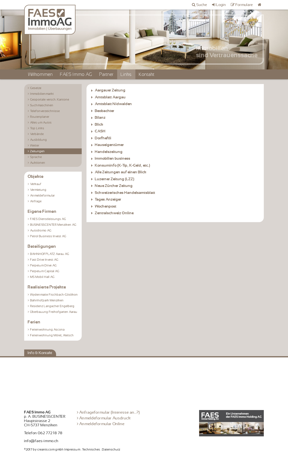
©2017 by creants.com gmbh (44, 449)
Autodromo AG (41, 230)
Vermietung (38, 189)
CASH (100, 131)
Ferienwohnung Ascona (47, 329)
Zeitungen (37, 151)
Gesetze (35, 88)
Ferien (34, 322)
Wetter (34, 145)
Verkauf (35, 184)
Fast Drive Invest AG (44, 259)
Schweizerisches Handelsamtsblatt (125, 193)
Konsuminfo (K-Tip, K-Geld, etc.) (122, 165)
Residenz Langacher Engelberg (52, 306)
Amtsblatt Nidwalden (113, 104)
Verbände (37, 134)
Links (126, 74)
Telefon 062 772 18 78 (43, 433)
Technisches (91, 449)
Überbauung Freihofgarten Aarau (53, 312)
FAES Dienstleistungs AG (48, 219)
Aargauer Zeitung (110, 90)
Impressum (72, 449)
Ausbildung (38, 139)
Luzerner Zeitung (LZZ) (114, 179)
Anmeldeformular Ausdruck (105, 418)
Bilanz (100, 117)
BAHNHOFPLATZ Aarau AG (49, 254)
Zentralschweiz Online (114, 213)
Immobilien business (112, 158)
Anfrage (36, 201)
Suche (201, 5)
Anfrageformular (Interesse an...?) (109, 412)
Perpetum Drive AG (43, 265)
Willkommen (40, 74)
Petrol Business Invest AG (48, 236)
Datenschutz (111, 449)
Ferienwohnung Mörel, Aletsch (52, 335)
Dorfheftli (103, 138)
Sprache (36, 157)
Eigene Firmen (42, 211)
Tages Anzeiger (108, 199)
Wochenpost (105, 206)
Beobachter (104, 111)
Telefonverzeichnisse (45, 111)
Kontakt (147, 74)
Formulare (244, 5)
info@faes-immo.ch (41, 441)
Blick (99, 124)
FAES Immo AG (76, 74)
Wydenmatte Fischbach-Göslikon (54, 294)
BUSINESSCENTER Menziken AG (53, 224)
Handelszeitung (109, 152)
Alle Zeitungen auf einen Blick (121, 172)
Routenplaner (39, 116)
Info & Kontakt (40, 353)
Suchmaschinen (41, 105)
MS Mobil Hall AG (42, 277)
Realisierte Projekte (47, 287)
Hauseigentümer (109, 145)
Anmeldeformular (42, 195)
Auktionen (37, 162)
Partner (106, 74)
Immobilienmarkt (42, 94)
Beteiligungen (42, 246)
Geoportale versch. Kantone (49, 99)
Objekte (36, 176)
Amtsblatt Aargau (110, 97)
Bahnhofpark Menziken (47, 300)
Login (221, 5)
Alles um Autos (41, 122)
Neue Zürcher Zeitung (114, 186)
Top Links (37, 128)
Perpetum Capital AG (44, 271)
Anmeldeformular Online (102, 424)
